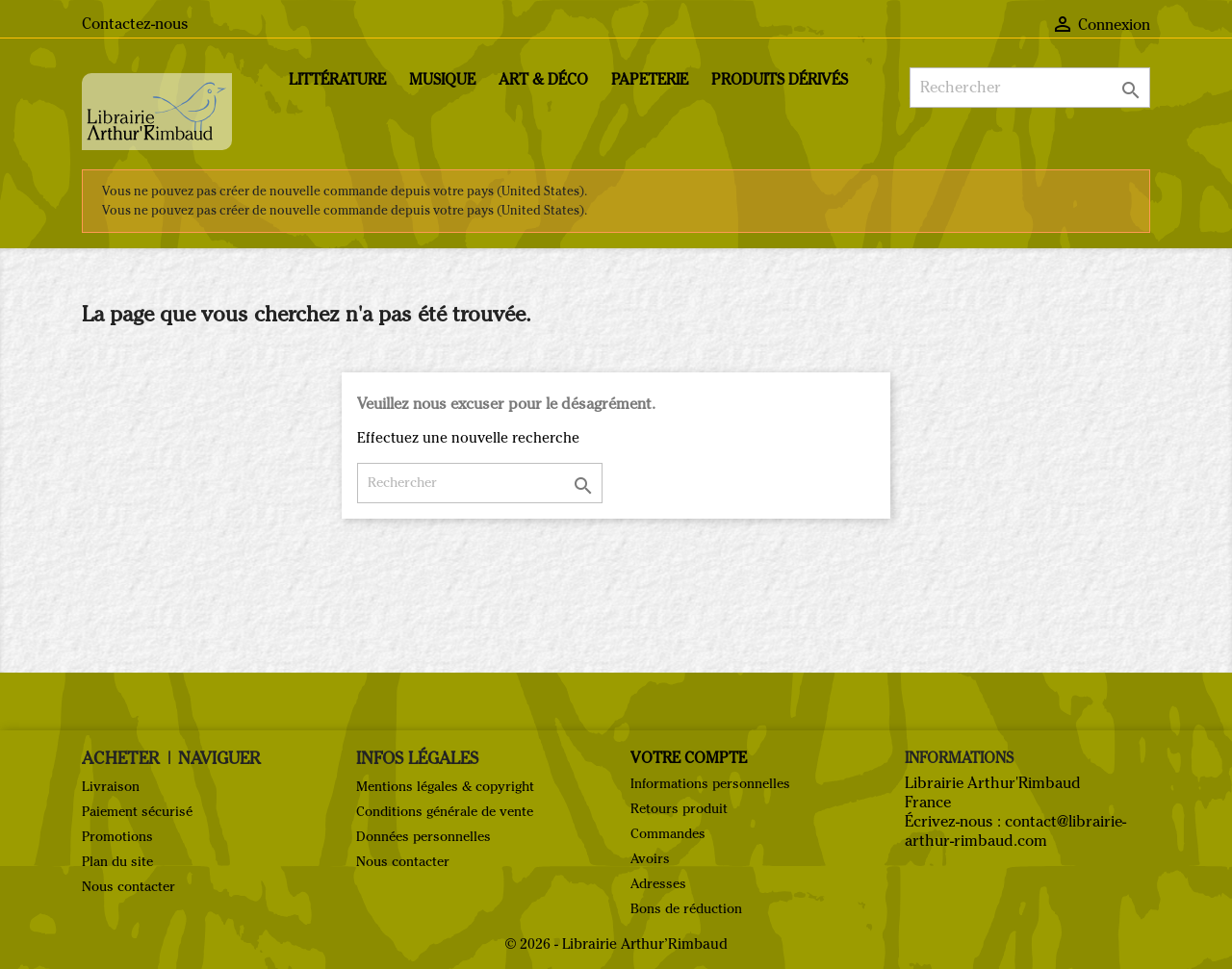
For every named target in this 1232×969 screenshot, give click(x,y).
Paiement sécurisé (137, 811)
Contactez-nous (135, 23)
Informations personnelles (710, 784)
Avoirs (650, 859)
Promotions (117, 837)
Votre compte (688, 758)
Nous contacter (128, 887)
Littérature (337, 79)
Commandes (668, 834)
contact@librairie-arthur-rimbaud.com (1015, 831)
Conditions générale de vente (444, 811)
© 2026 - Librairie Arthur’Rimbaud (616, 944)
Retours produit (679, 809)
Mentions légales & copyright (445, 786)
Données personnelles (423, 837)
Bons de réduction (686, 909)
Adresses (658, 884)
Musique (442, 79)
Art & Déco (543, 79)
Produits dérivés (779, 79)
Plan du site (117, 862)
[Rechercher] (1030, 87)
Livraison (111, 786)
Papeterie (649, 79)
